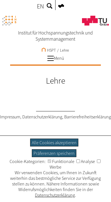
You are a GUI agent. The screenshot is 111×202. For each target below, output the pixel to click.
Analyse (85, 161)
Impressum (10, 117)
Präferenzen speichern (54, 153)
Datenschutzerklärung (42, 117)
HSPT (49, 50)
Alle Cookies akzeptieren (54, 142)
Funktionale (61, 161)
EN (40, 6)
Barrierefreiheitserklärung (87, 117)
